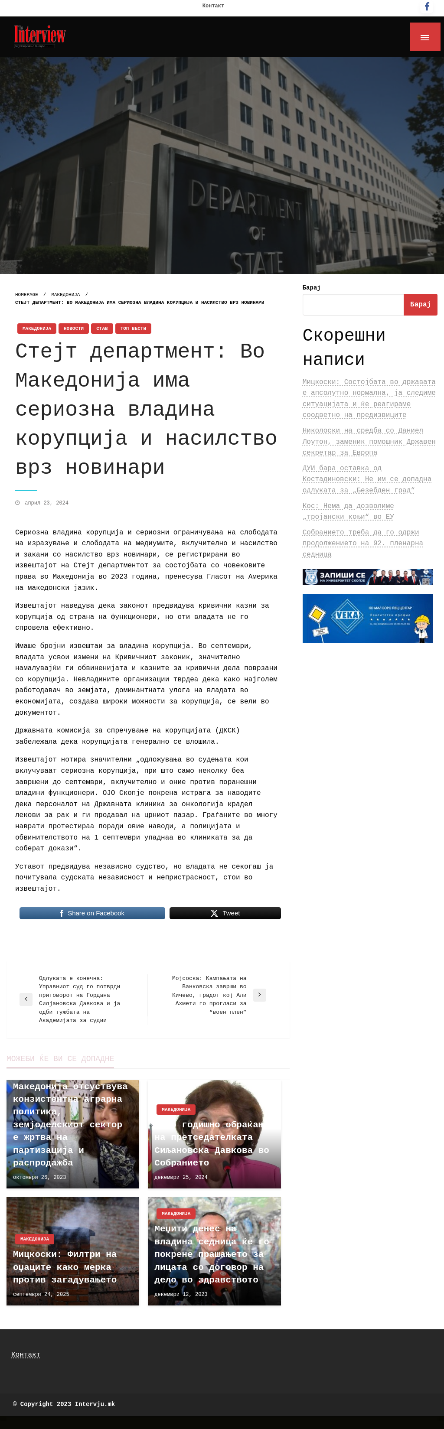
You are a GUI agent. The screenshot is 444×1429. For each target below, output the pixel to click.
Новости (74, 328)
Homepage (26, 294)
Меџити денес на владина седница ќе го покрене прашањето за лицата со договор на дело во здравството (211, 1254)
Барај (312, 287)
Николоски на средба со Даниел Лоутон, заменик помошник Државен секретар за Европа (369, 442)
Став (102, 328)
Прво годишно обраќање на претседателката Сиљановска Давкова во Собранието (211, 1144)
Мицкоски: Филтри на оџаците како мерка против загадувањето (65, 1267)
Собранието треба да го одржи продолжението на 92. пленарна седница (363, 544)
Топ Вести (133, 328)
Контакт (213, 6)
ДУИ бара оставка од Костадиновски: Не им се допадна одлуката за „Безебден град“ (367, 480)
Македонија (65, 294)
